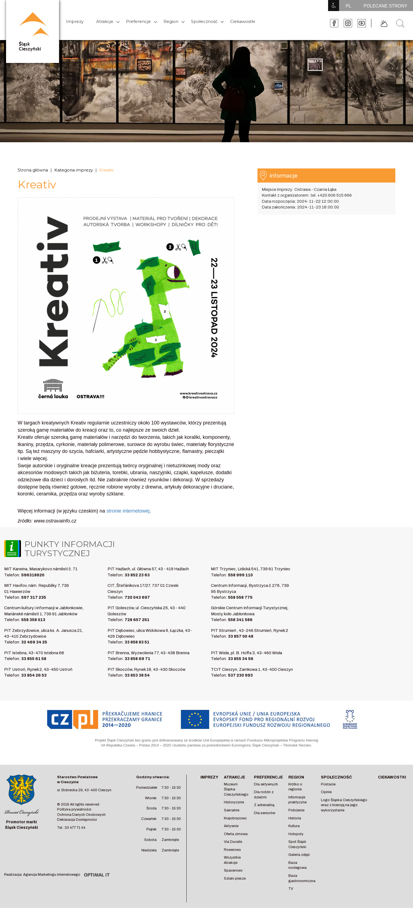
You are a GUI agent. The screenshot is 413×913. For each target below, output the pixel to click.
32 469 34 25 (34, 642)
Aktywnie (231, 826)
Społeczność (204, 21)
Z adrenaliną (264, 805)
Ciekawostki (242, 21)
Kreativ (106, 170)
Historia (294, 818)
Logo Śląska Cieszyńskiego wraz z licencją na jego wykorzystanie (344, 805)
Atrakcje (104, 21)
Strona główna (33, 170)
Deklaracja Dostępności (77, 820)
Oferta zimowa (236, 834)
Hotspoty (296, 834)
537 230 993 (240, 675)
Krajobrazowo (235, 818)
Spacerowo (233, 870)
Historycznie (234, 802)
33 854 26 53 (34, 675)
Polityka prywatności (74, 809)
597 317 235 (33, 597)
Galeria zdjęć (299, 855)
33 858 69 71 (137, 658)
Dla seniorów (264, 813)
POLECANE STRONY (385, 6)
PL (348, 6)
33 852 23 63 (137, 575)
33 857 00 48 (240, 636)
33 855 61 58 (33, 658)
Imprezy (75, 21)
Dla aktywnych (266, 784)
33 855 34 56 (240, 658)
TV (290, 889)
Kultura (294, 826)
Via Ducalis (233, 842)
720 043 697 (137, 597)
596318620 (32, 575)
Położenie (296, 810)
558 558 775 (240, 597)
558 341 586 (240, 620)
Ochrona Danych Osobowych (81, 815)
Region (170, 21)
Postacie (328, 784)
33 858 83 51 (137, 642)
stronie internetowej (127, 511)
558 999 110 (240, 575)
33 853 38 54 (137, 675)
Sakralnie (231, 810)
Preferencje (138, 21)
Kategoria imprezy (73, 170)
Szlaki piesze (235, 878)
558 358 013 (33, 620)
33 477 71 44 (75, 828)
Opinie (326, 792)
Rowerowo (232, 850)
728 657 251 (137, 620)
